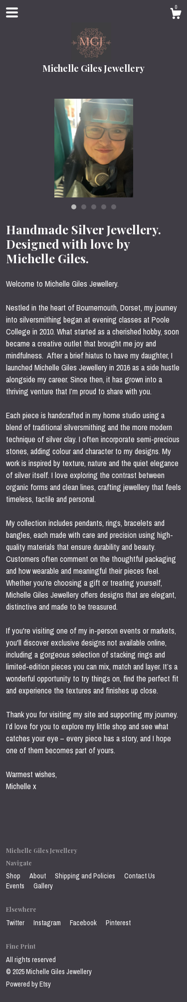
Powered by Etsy (28, 984)
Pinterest (118, 922)
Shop (14, 875)
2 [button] (83, 206)
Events (16, 885)
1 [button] (73, 206)
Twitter (16, 922)
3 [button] (93, 206)
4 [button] (103, 206)
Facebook (84, 922)
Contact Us (139, 875)
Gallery (43, 885)
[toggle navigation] (12, 12)
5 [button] (113, 206)
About (38, 875)
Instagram (47, 922)
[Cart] (175, 14)
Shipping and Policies (86, 875)
